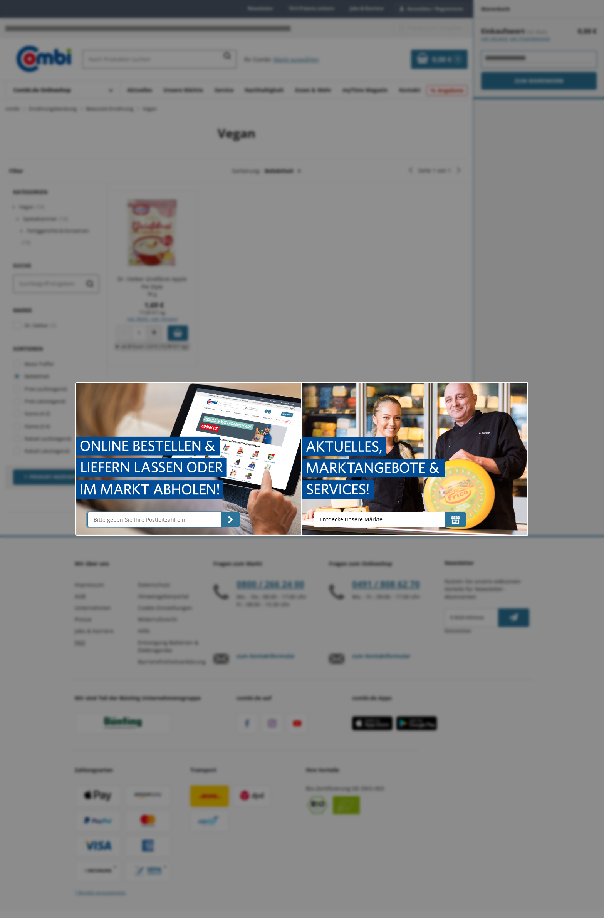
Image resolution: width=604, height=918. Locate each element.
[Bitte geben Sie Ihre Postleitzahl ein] (154, 519)
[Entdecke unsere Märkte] (455, 519)
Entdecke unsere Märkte (351, 519)
